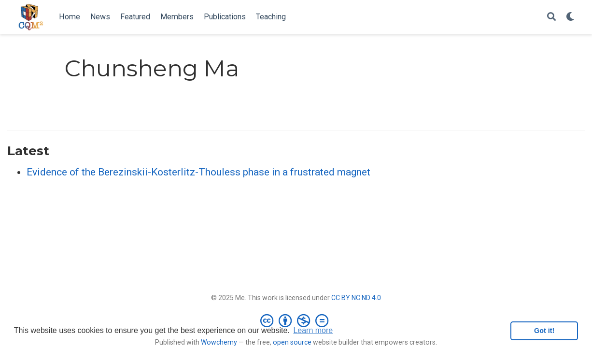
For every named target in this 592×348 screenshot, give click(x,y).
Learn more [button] (313, 330)
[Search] (551, 17)
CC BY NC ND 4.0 (356, 298)
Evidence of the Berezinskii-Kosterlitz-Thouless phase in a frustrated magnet (198, 172)
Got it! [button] (544, 330)
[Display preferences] (570, 17)
